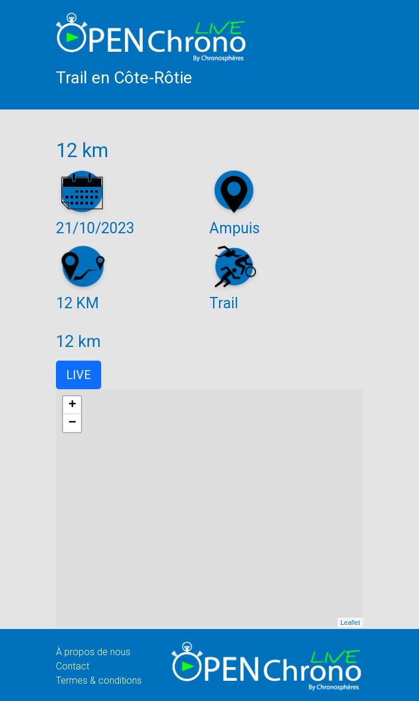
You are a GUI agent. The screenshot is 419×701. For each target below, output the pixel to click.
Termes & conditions (99, 680)
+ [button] (72, 405)
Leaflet (350, 622)
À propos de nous (93, 652)
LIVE (78, 375)
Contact (72, 666)
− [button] (72, 423)
